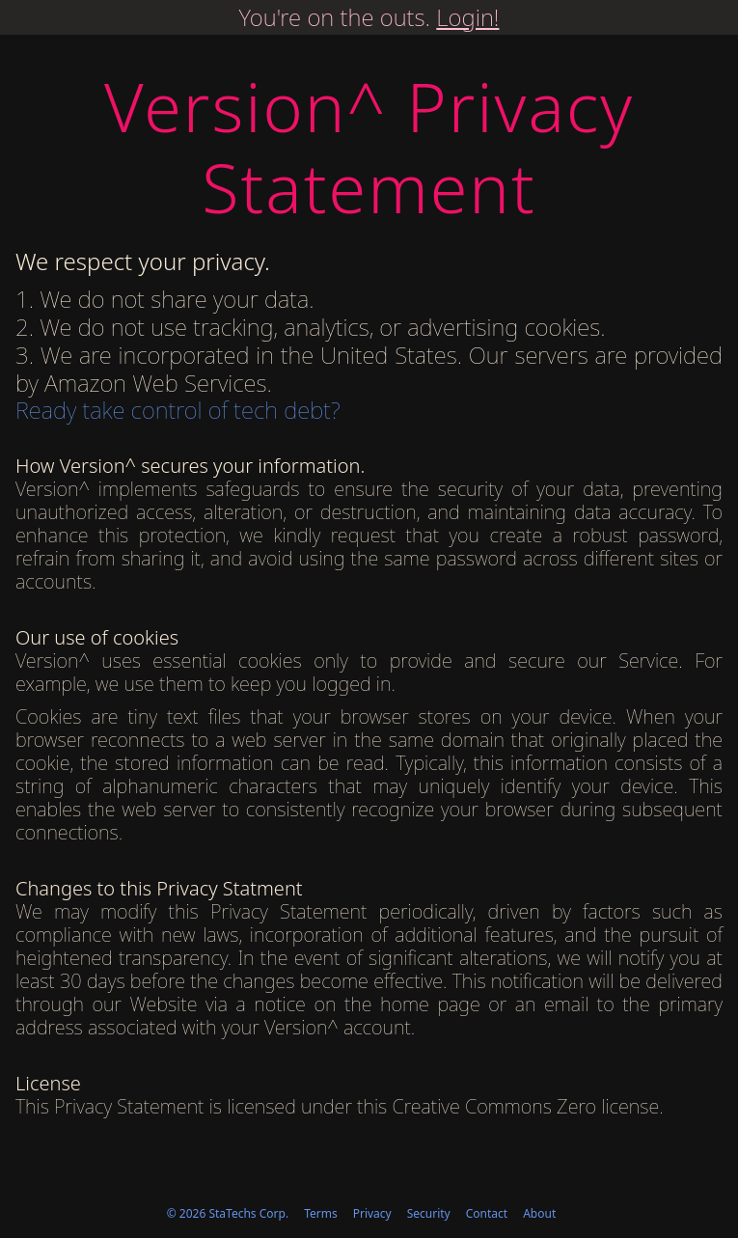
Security (429, 1213)
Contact (486, 1213)
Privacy (372, 1213)
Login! (467, 17)
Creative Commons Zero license (525, 1106)
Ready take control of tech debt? (178, 410)
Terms (321, 1213)
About (539, 1213)
